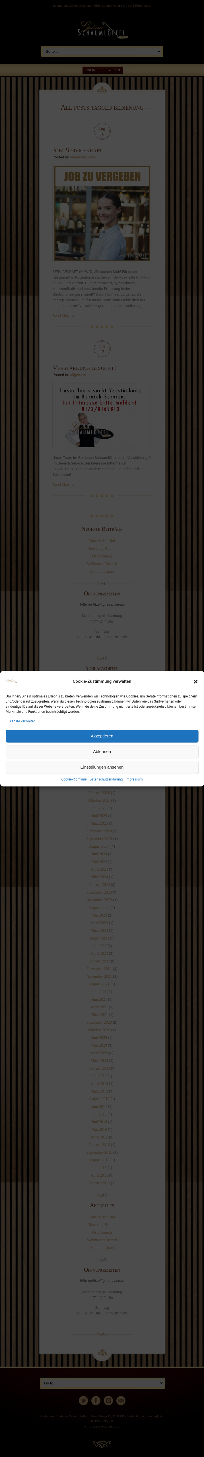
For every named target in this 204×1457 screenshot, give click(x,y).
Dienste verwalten (22, 721)
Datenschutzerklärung (106, 779)
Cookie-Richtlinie (73, 779)
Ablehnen (102, 751)
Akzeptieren (102, 735)
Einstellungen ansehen (102, 767)
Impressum (134, 779)
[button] (195, 681)
